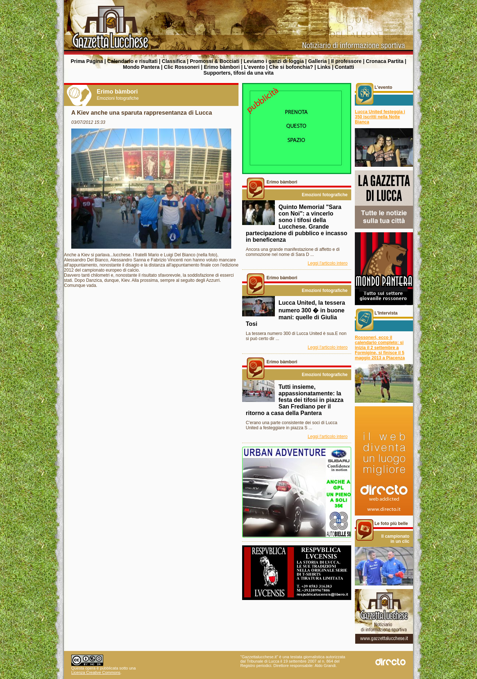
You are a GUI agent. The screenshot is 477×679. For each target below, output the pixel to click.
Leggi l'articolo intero (328, 263)
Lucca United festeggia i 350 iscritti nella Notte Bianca (380, 117)
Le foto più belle (391, 523)
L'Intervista (386, 313)
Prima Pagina (87, 61)
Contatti (344, 67)
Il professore (346, 61)
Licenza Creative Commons (95, 672)
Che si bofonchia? (291, 67)
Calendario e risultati (132, 61)
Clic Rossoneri (182, 67)
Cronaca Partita (384, 61)
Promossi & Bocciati (214, 61)
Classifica (173, 61)
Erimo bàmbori (222, 67)
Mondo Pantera (141, 67)
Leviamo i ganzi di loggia (274, 61)
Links (324, 67)
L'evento (254, 67)
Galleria (317, 61)
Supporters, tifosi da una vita (239, 73)
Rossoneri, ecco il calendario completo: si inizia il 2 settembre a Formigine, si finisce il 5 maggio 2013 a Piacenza (380, 347)
